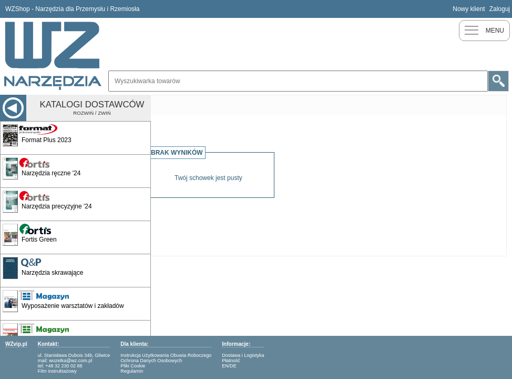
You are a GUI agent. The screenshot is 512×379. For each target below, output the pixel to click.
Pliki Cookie (132, 365)
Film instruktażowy (57, 371)
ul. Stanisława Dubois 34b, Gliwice (74, 355)
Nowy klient (469, 9)
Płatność (231, 360)
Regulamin (131, 371)
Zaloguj (499, 9)
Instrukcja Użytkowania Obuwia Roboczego (165, 355)
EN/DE (229, 365)
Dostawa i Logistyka (243, 355)
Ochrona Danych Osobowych (151, 360)
